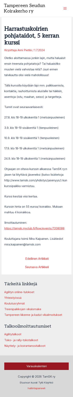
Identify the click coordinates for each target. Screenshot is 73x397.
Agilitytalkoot (12, 334)
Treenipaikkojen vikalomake (22, 309)
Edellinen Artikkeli (37, 258)
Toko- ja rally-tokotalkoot (21, 340)
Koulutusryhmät (14, 303)
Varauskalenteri (36, 366)
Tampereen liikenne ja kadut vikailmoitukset (33, 315)
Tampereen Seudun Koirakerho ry (24, 8)
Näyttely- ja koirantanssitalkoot (24, 346)
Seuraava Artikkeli (37, 267)
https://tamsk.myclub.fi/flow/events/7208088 (34, 228)
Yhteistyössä (12, 298)
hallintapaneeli (36, 388)
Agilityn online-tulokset (19, 292)
